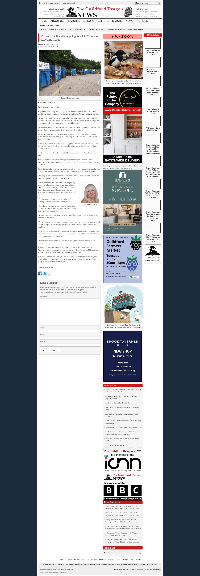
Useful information (77, 29)
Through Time (50, 25)
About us (57, 20)
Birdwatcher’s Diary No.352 (114, 445)
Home (43, 20)
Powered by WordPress (136, 569)
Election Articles (135, 29)
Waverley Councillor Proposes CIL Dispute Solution (123, 427)
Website (42, 342)
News (129, 20)
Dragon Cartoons (95, 29)
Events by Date (74, 559)
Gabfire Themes (156, 569)
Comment (44, 296)
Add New (125, 569)
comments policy (55, 287)
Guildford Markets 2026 (115, 29)
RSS (155, 565)
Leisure (88, 20)
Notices (142, 20)
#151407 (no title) (49, 565)
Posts (120, 569)
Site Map (43, 29)
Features (73, 20)
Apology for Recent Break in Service (117, 403)
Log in (116, 569)
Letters (103, 20)
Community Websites (57, 29)
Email (42, 335)
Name (42, 328)
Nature (117, 20)
